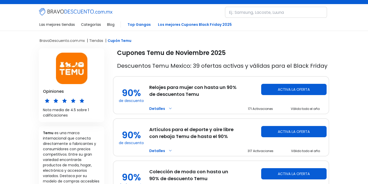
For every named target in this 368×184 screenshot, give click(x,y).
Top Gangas (139, 24)
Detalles (161, 109)
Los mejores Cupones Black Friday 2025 (195, 24)
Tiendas (96, 40)
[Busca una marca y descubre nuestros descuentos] (276, 12)
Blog (110, 24)
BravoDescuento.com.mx (62, 40)
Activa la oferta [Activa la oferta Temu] (294, 89)
